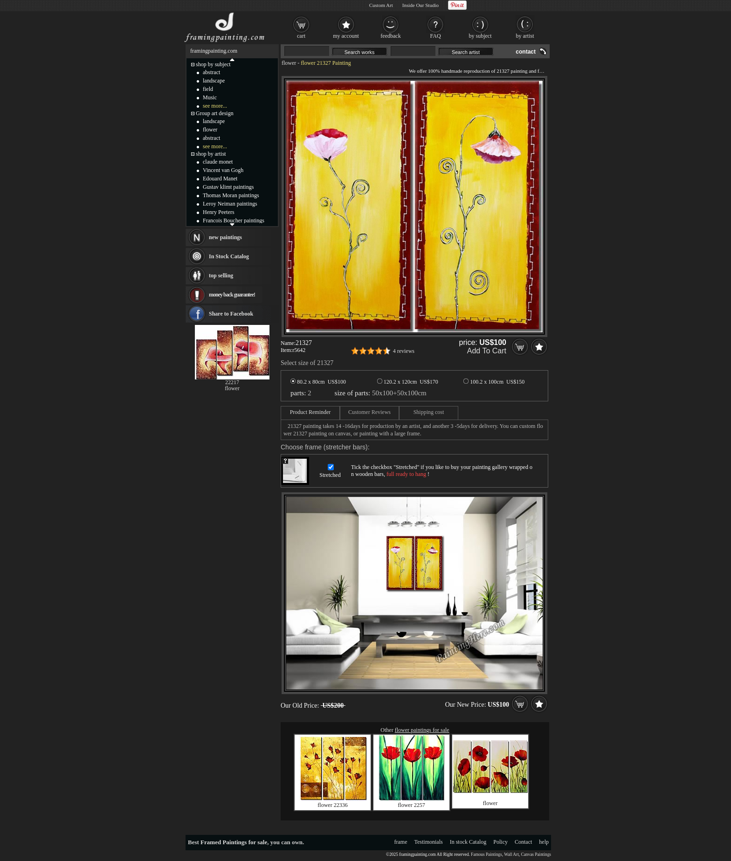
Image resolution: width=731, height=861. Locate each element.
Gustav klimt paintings (228, 187)
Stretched (329, 475)
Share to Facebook (231, 313)
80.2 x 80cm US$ (318, 382)
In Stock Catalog (229, 256)
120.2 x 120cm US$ (407, 382)
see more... (215, 106)
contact (526, 51)
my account (346, 36)
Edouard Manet (220, 178)
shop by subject (213, 64)
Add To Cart (486, 351)
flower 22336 (332, 805)
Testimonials (428, 842)
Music (210, 97)
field (208, 89)
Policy (500, 842)
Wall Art (511, 854)
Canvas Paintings (536, 854)
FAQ (435, 36)
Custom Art (381, 5)
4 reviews (403, 351)
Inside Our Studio (420, 5)
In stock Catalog (468, 842)
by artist (525, 36)
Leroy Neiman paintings (230, 203)
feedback (390, 36)
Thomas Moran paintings (231, 195)
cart (301, 36)
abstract (211, 72)
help (544, 842)
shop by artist (211, 154)
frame (400, 842)
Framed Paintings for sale (233, 842)
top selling (221, 275)
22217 (232, 382)
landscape (214, 80)
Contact (523, 842)
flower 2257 (411, 805)
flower (289, 63)
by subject (480, 36)
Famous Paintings (486, 854)
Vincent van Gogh (223, 170)
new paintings (225, 237)
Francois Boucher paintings (233, 220)
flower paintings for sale (422, 730)
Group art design (215, 113)
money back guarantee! (232, 294)
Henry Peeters (218, 212)
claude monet (218, 161)
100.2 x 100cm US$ (493, 382)
